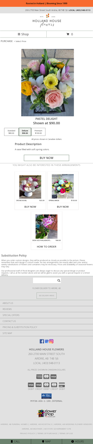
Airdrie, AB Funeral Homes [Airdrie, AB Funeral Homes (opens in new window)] (14, 424)
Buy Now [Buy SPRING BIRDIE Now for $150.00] (63, 206)
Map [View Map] (46, 441)
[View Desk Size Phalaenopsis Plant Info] (46, 225)
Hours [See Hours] (77, 441)
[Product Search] (47, 280)
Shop (23, 34)
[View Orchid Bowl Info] (30, 185)
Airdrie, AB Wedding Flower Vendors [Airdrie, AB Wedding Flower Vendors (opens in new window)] (73, 424)
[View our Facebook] (42, 342)
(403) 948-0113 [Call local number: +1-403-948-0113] (83, 10)
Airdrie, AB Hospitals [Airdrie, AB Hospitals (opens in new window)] (41, 424)
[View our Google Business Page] (46, 342)
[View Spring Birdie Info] (63, 185)
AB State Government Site (57, 429)
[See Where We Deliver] (47, 295)
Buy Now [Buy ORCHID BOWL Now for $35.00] (30, 206)
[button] (46, 396)
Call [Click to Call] (15, 441)
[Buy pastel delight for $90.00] (46, 158)
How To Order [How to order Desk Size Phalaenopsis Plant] (46, 246)
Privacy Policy (27, 433)
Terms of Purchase (47, 433)
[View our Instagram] (51, 342)
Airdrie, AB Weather (32, 429)
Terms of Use (66, 433)
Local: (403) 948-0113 (46, 363)
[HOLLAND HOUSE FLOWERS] (46, 27)
